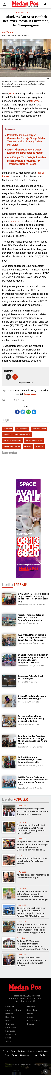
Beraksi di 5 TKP (25, 12)
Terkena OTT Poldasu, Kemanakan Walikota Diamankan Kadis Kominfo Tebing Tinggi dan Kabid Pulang (33, 945)
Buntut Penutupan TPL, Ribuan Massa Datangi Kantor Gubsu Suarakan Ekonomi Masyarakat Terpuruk (33, 659)
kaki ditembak (22, 429)
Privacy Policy (11, 1055)
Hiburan (31, 1024)
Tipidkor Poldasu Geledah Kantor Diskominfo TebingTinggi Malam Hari (31, 617)
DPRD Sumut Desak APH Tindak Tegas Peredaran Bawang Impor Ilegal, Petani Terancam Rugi (33, 597)
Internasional (33, 1020)
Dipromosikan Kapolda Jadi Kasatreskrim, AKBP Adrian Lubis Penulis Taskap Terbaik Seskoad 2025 (31, 829)
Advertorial (10, 1034)
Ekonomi (31, 1006)
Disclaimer (25, 1055)
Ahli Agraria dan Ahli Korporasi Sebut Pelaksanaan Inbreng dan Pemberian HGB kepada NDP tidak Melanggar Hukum (32, 928)
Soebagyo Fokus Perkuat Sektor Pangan (30, 677)
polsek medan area (12, 446)
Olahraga (9, 1024)
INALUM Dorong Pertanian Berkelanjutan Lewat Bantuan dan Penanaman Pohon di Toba (33, 781)
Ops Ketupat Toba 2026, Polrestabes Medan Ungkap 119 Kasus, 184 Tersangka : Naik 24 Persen (26, 160)
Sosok (30, 1017)
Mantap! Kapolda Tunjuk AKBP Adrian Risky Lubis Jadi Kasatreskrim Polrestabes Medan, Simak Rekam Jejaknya (32, 895)
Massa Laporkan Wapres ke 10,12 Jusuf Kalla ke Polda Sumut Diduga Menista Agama (33, 811)
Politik (8, 1037)
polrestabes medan (34, 440)
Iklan (35, 1055)
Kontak (43, 1055)
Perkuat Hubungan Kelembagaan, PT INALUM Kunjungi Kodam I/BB (30, 759)
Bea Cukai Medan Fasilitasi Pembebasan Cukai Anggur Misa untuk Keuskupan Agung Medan (32, 740)
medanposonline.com (23, 1064)
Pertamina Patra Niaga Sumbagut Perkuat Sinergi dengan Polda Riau (31, 718)
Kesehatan (10, 1027)
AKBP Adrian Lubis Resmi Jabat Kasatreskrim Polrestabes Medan (25, 151)
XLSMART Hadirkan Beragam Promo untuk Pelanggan (32, 697)
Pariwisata (10, 1031)
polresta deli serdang (12, 440)
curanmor (35, 100)
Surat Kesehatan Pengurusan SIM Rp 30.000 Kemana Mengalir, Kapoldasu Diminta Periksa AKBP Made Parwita (31, 912)
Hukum (8, 1020)
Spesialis (39, 446)
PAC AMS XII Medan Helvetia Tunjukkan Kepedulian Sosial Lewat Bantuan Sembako (32, 637)
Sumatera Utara (25, 604)
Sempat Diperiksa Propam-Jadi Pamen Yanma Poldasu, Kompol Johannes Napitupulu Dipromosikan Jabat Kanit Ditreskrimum (33, 847)
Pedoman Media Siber (38, 1051)
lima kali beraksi (39, 429)
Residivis (28, 446)
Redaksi (21, 1051)
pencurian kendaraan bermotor (17, 435)
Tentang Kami (9, 1051)
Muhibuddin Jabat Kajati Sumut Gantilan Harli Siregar (33, 876)
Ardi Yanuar (8, 32)
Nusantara (23, 702)
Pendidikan (32, 1010)
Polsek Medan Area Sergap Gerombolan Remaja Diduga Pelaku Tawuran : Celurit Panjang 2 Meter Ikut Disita (26, 140)
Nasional (22, 682)
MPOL (11, 93)
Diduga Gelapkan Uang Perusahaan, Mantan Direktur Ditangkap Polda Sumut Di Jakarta (32, 961)
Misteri (30, 1013)
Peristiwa (22, 623)
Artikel (8, 1041)
